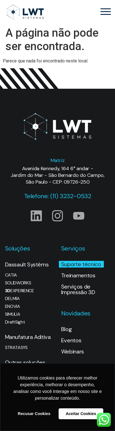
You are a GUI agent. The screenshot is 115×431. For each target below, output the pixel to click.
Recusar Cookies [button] (34, 413)
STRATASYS (16, 347)
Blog (66, 329)
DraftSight (15, 322)
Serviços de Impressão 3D (78, 289)
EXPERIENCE (19, 291)
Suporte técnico (81, 264)
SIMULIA (12, 314)
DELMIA (12, 298)
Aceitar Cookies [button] (81, 413)
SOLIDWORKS (18, 283)
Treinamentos (78, 275)
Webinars (72, 351)
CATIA (11, 275)
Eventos (71, 340)
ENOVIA (12, 306)
